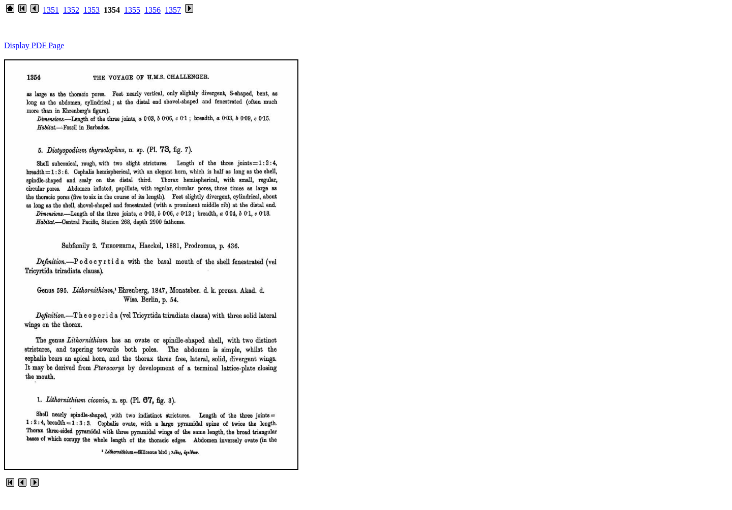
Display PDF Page (34, 45)
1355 (132, 10)
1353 (91, 10)
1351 (51, 10)
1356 (152, 10)
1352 (71, 10)
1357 (173, 10)
